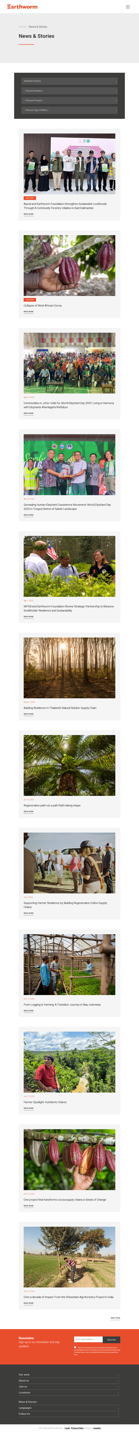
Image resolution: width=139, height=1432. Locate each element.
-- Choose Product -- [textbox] (33, 100)
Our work (24, 1375)
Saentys (97, 1428)
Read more (29, 214)
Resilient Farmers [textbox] (32, 81)
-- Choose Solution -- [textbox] (34, 90)
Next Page (115, 1318)
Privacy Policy (77, 1428)
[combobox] (69, 81)
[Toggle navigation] (128, 6)
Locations (24, 1392)
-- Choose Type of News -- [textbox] (36, 110)
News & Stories (28, 1402)
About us (24, 1381)
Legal (67, 1428)
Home (22, 27)
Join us (23, 1387)
